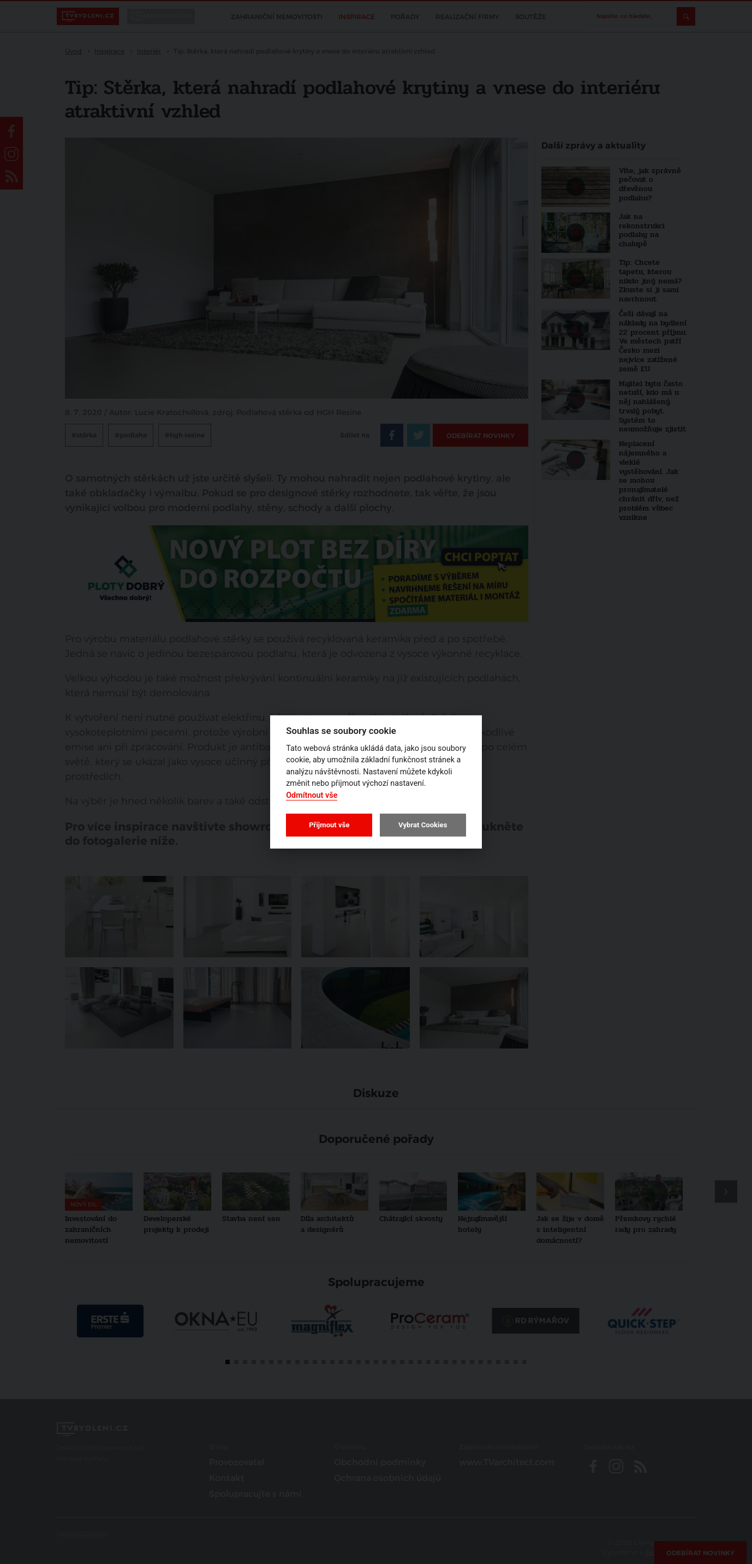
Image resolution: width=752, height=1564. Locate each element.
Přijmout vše (329, 825)
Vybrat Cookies (422, 825)
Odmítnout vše (311, 795)
